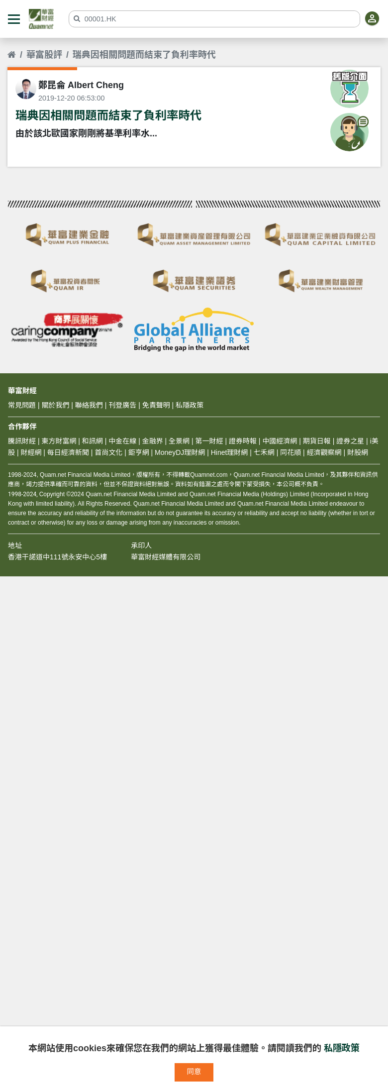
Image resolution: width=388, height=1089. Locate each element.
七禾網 (264, 452)
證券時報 (243, 441)
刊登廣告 (122, 405)
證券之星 (349, 441)
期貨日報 (317, 441)
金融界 (152, 441)
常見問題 (22, 405)
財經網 (30, 452)
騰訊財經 (22, 441)
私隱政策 (342, 1048)
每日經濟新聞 (68, 452)
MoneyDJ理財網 (180, 452)
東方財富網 (58, 441)
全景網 (179, 441)
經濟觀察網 (324, 452)
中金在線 (122, 441)
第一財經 (209, 441)
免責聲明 (156, 405)
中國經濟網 (279, 441)
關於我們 (55, 405)
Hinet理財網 (229, 452)
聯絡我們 (89, 405)
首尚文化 (108, 452)
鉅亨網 (138, 452)
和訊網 (92, 441)
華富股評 (44, 55)
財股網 (357, 452)
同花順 (290, 452)
